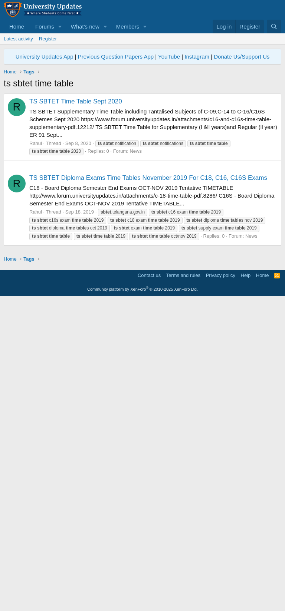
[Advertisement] (142, 145)
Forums (44, 26)
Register (48, 39)
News (136, 255)
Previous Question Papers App (116, 56)
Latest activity (18, 39)
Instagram (196, 56)
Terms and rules (183, 586)
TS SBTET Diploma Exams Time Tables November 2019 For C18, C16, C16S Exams (148, 385)
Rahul (35, 247)
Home (16, 26)
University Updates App (44, 56)
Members (128, 26)
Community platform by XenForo (142, 600)
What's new (85, 26)
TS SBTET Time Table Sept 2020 (75, 205)
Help (246, 586)
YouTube (169, 56)
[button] (60, 26)
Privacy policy (220, 586)
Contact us (149, 586)
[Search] (274, 26)
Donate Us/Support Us (241, 56)
